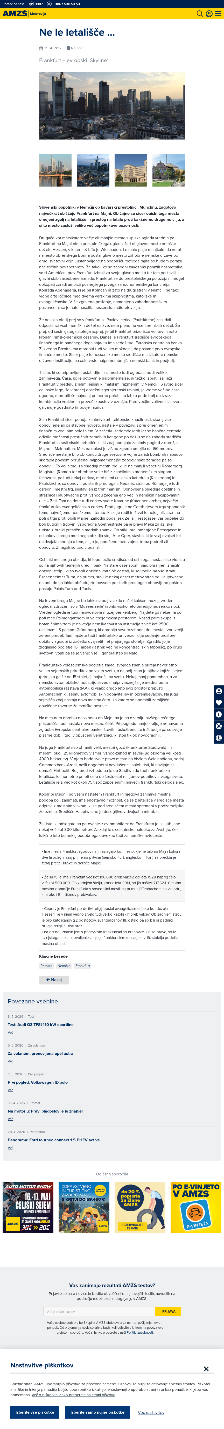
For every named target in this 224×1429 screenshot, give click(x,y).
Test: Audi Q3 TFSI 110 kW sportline (41, 1025)
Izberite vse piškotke (35, 1412)
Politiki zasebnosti (140, 1332)
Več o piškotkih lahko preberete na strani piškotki (73, 1395)
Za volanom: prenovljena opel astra (40, 1053)
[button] (173, 171)
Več (10, 1032)
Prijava (169, 1311)
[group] (55, 170)
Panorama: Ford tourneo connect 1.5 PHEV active (54, 1140)
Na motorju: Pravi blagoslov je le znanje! (45, 1111)
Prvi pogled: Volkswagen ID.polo (38, 1082)
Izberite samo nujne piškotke (97, 1412)
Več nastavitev (151, 1412)
